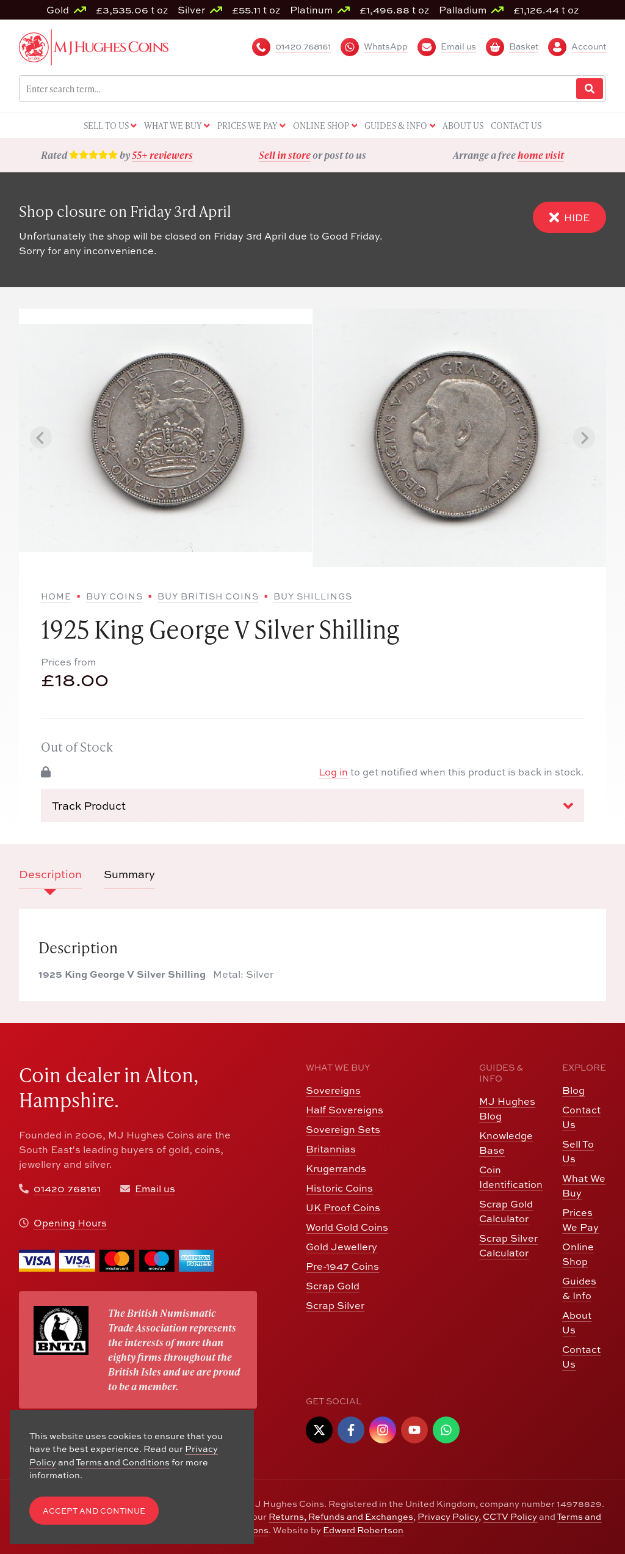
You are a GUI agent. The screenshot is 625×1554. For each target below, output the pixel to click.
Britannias (331, 1149)
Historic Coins (339, 1188)
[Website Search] (589, 89)
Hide (569, 217)
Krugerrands (336, 1168)
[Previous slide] (41, 438)
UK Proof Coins (343, 1207)
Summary (129, 874)
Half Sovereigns (344, 1109)
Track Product (313, 806)
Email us (155, 1188)
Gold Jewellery (341, 1246)
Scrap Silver (335, 1305)
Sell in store (285, 155)
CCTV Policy (510, 1516)
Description (50, 874)
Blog (573, 1090)
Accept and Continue (94, 1511)
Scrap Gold (332, 1285)
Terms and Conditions (123, 1462)
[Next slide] (584, 438)
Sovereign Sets (343, 1129)
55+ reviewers (162, 155)
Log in (333, 772)
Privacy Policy (448, 1516)
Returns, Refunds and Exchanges (341, 1516)
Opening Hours (70, 1223)
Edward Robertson (363, 1530)
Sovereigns (333, 1090)
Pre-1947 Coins (342, 1266)
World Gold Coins (347, 1227)
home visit (541, 155)
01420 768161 (67, 1188)
